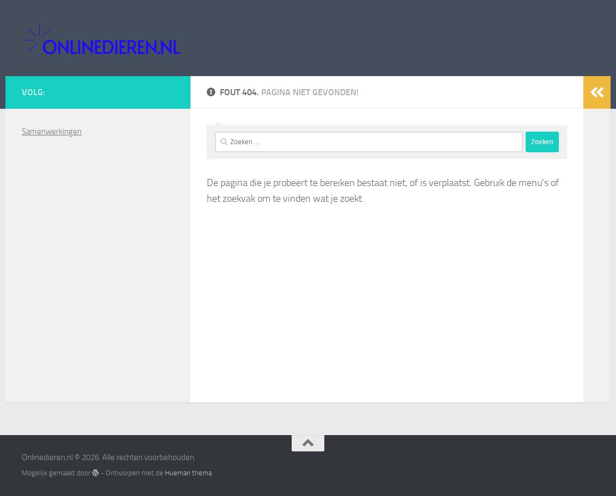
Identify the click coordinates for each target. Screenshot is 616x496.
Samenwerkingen (52, 132)
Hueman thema (188, 473)
